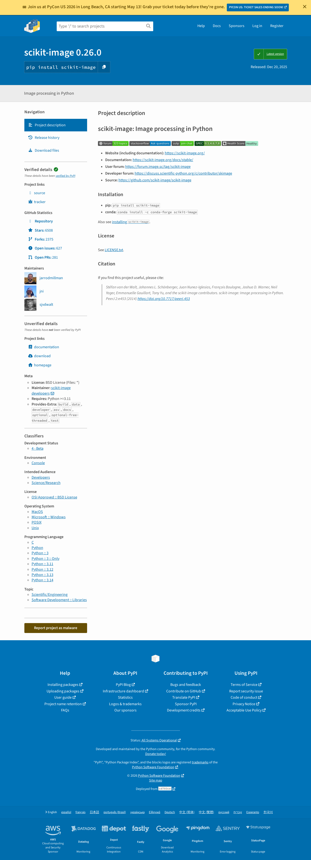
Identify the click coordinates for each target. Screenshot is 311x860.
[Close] (304, 6)
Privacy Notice (244, 704)
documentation (43, 347)
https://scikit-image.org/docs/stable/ (163, 160)
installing (130, 222)
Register (276, 25)
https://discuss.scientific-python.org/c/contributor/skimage (183, 173)
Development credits (183, 710)
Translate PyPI (183, 697)
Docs (217, 25)
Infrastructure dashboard (123, 691)
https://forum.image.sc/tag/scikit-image (158, 166)
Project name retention (63, 704)
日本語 (94, 812)
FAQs (65, 710)
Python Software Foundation (153, 767)
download (39, 356)
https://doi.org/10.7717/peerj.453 (164, 298)
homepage (39, 365)
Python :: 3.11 (42, 564)
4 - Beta (37, 448)
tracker (37, 202)
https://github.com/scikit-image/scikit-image (154, 180)
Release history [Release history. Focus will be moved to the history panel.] (43, 137)
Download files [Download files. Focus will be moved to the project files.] (43, 150)
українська (137, 812)
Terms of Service (244, 684)
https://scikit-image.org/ (185, 153)
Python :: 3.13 (42, 574)
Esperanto (252, 812)
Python (37, 547)
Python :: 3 (40, 553)
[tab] (55, 125)
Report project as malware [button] (55, 628)
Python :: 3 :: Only (45, 558)
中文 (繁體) (206, 812)
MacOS (37, 511)
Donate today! (155, 753)
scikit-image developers (51, 390)
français (80, 812)
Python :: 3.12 (42, 569)
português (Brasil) (115, 812)
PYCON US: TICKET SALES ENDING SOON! (256, 7)
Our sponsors (125, 710)
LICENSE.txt (114, 250)
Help (201, 25)
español (66, 812)
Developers (41, 477)
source (36, 193)
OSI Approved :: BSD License (54, 497)
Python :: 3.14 (42, 580)
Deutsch (170, 812)
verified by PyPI (65, 176)
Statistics (125, 697)
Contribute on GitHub (183, 691)
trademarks (200, 762)
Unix (35, 528)
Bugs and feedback (185, 684)
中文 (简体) (186, 812)
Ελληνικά (154, 812)
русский (223, 812)
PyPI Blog (123, 684)
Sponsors (236, 25)
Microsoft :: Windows (49, 517)
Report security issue (246, 691)
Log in (257, 25)
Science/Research (46, 482)
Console (38, 463)
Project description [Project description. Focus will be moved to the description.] (47, 125)
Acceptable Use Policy (244, 710)
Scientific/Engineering (50, 594)
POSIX (36, 522)
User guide (63, 697)
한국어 (268, 812)
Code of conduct (244, 697)
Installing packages (63, 684)
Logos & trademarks (125, 704)
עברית (238, 812)
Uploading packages (63, 691)
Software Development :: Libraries (59, 600)
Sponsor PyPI (186, 704)
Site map (155, 780)
